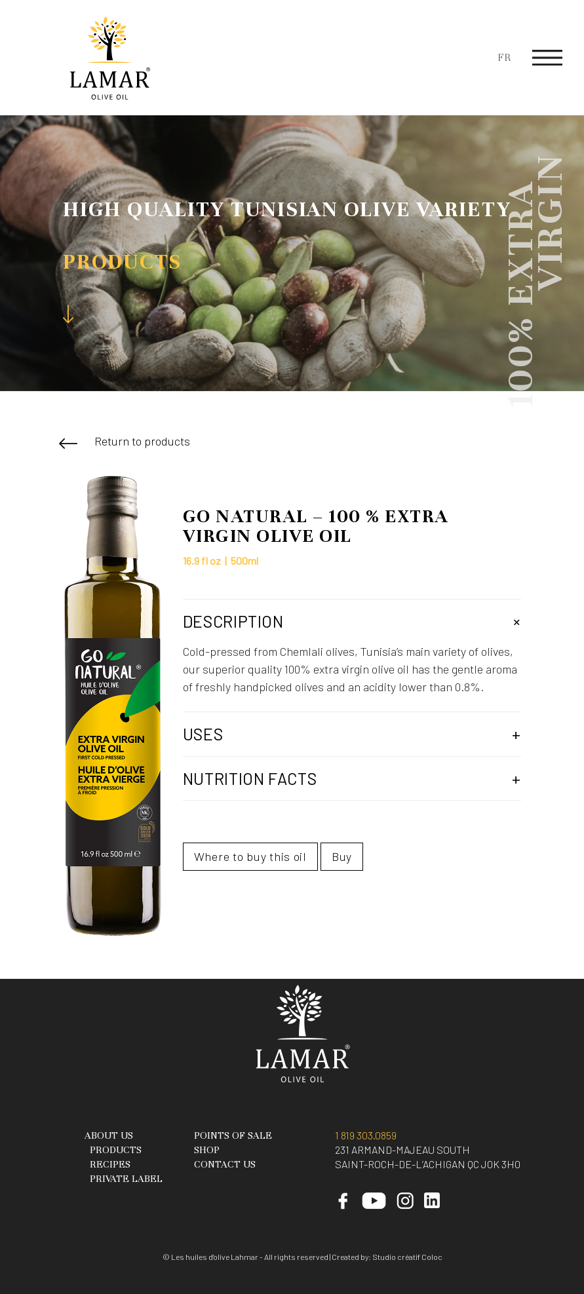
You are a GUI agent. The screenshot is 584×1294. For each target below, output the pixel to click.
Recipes (110, 1164)
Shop (207, 1150)
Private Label (126, 1179)
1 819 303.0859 (366, 1135)
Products (116, 1150)
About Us (109, 1135)
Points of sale (233, 1135)
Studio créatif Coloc (407, 1256)
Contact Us (225, 1164)
